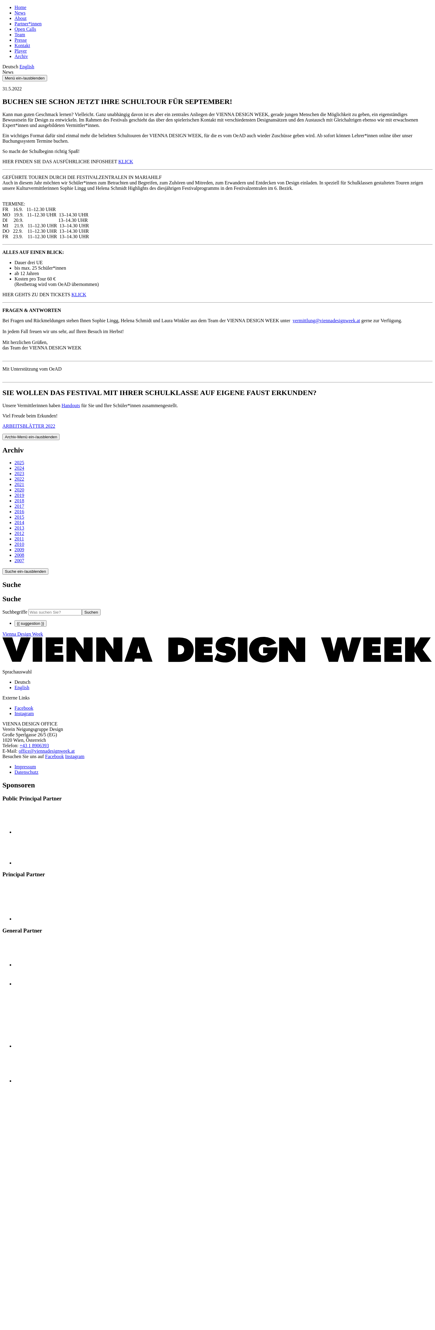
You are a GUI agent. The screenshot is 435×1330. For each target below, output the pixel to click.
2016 (19, 511)
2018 (19, 500)
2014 (19, 522)
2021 (19, 484)
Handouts (71, 405)
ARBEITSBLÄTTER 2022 (28, 426)
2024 (19, 468)
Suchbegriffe (14, 612)
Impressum (25, 766)
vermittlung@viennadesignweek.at (326, 320)
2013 (19, 527)
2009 (19, 549)
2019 (19, 495)
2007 (19, 560)
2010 (19, 544)
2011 (19, 538)
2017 (19, 506)
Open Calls (25, 29)
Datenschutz (26, 772)
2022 (19, 479)
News (19, 12)
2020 (19, 489)
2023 (19, 473)
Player (20, 51)
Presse (20, 40)
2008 (19, 555)
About (20, 18)
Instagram (75, 756)
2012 (19, 533)
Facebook (54, 756)
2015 (19, 517)
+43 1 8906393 (34, 745)
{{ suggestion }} (30, 623)
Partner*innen (28, 23)
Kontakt (22, 45)
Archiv (21, 56)
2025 (19, 462)
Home (20, 7)
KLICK (125, 161)
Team (19, 34)
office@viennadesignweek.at (47, 751)
